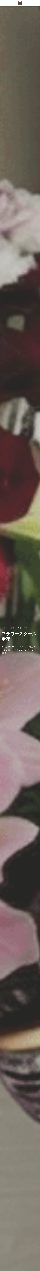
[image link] (20, 3)
